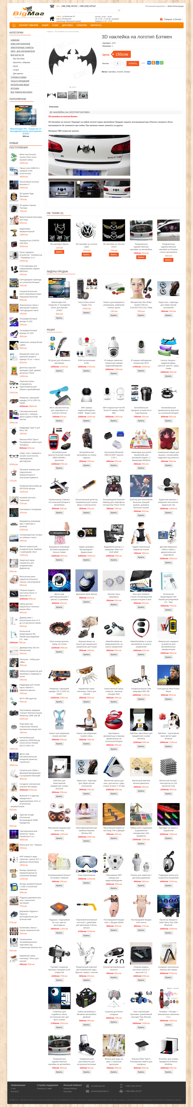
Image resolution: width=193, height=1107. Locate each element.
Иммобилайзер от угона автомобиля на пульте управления (141, 644)
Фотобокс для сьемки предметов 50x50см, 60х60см (168, 1061)
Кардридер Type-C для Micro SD (30, 429)
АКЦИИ (45, 25)
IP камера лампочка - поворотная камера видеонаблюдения (114, 363)
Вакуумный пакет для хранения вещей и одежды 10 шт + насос (30, 356)
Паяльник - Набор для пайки (30, 660)
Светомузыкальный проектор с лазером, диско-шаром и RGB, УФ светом (31, 415)
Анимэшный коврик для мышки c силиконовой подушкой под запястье (168, 455)
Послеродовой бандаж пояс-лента (141, 921)
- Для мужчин (17, 74)
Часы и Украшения (20, 81)
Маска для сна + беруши (31, 845)
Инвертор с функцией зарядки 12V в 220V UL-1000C (30, 400)
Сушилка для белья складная (114, 1012)
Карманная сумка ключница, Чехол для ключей (29, 958)
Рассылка (67, 1091)
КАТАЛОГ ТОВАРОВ (28, 25)
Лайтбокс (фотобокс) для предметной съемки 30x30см (141, 736)
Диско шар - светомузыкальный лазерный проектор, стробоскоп (29, 758)
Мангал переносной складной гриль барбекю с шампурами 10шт (31, 549)
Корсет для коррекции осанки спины (86, 734)
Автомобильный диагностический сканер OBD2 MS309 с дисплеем (59, 456)
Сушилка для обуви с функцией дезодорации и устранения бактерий (30, 773)
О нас (13, 1089)
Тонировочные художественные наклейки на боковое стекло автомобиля (168, 248)
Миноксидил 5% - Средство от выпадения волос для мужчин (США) (26, 131)
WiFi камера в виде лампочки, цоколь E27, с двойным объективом (31, 859)
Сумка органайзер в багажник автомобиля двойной (86, 1014)
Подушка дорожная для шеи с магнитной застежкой (30, 900)
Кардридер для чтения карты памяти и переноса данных (30, 687)
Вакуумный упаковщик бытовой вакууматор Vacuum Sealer (59, 549)
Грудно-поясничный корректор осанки (141, 548)
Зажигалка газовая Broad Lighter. (31, 343)
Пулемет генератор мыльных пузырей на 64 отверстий (59, 969)
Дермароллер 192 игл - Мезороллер (30, 649)
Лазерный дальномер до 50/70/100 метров (31, 487)
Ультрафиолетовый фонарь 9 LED (28, 320)
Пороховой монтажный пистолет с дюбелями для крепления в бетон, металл (86, 924)
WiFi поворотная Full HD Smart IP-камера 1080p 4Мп (114, 410)
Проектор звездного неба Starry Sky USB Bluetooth (168, 922)
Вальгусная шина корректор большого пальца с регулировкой (30, 579)
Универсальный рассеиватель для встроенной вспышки (86, 1061)
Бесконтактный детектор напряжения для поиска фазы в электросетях (87, 502)
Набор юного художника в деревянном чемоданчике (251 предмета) (141, 832)
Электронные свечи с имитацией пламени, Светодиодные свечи (29, 308)
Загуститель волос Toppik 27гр (86, 303)
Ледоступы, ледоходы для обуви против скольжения (168, 305)
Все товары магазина (21, 92)
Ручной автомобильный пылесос (114, 968)
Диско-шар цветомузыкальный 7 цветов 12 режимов (59, 597)
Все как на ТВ (17, 55)
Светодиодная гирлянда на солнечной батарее (30, 280)
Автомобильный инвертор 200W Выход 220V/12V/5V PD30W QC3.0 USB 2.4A (30, 741)
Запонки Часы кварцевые (114, 595)
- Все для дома (18, 59)
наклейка (112, 72)
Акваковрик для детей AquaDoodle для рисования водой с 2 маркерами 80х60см (141, 456)
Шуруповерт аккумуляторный (27, 230)
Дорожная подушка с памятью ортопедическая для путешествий (29, 915)
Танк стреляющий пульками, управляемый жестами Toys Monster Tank (141, 1015)
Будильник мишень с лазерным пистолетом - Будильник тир (168, 502)
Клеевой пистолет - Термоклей (28, 498)
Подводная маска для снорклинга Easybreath (168, 876)
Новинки (15, 40)
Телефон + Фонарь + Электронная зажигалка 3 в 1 (168, 1014)
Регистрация (178, 6)
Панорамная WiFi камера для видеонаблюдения (114, 878)
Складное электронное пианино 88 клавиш (30, 785)
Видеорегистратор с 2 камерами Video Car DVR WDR (114, 549)
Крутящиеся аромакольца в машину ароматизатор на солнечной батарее (113, 737)
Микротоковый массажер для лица (31, 218)
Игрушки (15, 88)
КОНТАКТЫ (96, 25)
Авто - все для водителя (23, 51)
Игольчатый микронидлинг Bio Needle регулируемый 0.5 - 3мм (29, 635)
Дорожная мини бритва (86, 594)
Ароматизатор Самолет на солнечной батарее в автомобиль (59, 502)
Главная (50, 31)
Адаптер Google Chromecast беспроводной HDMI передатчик (29, 819)
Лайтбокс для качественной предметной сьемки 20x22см (59, 784)
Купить (59, 252)
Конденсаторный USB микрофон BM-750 (141, 690)
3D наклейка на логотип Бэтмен (67, 31)
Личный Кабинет (70, 1089)
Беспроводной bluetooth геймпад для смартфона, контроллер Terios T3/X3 (114, 502)
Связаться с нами (44, 1089)
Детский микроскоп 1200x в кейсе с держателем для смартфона (168, 551)
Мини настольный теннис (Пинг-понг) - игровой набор (28, 157)
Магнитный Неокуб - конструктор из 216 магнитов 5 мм (168, 783)
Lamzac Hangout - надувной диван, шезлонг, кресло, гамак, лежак (168, 364)
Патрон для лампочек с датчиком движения (141, 876)
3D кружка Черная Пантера (28, 206)
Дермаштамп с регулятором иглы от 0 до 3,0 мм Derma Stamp (30, 620)
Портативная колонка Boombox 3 (29, 183)
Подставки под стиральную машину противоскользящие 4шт (31, 726)
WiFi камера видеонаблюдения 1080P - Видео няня (86, 410)
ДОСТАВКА (67, 25)
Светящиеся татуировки (30, 509)
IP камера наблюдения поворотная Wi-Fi (141, 361)
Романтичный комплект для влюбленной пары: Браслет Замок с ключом (86, 969)
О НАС (55, 25)
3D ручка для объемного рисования (59, 361)
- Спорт (15, 70)
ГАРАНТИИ (82, 25)
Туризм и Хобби (18, 77)
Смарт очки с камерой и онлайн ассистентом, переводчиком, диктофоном (30, 457)
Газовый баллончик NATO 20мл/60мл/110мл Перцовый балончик (30, 294)
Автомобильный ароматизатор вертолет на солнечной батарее (168, 410)
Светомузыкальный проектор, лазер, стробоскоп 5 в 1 (28, 834)
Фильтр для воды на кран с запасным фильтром (114, 1061)
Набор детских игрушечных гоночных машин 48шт (29, 606)
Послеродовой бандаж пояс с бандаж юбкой (114, 921)
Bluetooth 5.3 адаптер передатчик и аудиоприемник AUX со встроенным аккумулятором (26, 801)
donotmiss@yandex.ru (100, 1091)
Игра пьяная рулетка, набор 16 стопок (59, 642)
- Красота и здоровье (21, 62)
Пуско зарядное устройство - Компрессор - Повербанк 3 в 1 (31, 255)
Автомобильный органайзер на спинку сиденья (86, 455)
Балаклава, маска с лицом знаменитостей (29, 928)
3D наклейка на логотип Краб (86, 245)
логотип (120, 72)
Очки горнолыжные (86, 875)
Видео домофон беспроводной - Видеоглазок (86, 549)
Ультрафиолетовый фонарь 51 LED (28, 331)
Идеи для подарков (20, 44)
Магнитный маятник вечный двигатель (141, 781)
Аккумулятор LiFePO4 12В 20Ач (29, 241)
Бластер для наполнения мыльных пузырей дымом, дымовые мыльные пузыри (141, 503)
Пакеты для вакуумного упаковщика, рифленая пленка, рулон (113, 305)
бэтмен (127, 72)
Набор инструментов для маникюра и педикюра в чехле (31, 674)
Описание (54, 107)
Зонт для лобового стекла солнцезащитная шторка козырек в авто (141, 597)
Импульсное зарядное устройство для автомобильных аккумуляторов (168, 645)
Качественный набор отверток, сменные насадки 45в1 (113, 691)
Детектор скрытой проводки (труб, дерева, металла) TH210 (30, 370)
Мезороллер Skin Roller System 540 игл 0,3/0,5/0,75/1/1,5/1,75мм (141, 305)
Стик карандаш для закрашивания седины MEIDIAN (30, 268)
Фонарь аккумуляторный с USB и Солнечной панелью (31, 886)
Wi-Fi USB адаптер (28, 698)
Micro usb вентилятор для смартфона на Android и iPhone (59, 410)
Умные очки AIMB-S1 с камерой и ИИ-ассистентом (30, 171)
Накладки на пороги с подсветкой (168, 829)
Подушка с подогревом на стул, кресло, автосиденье (59, 922)
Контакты (15, 1091)
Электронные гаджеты (22, 48)
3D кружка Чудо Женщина (27, 194)
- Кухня (15, 66)
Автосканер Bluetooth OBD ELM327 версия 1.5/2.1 (113, 455)
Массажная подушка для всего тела (59, 829)
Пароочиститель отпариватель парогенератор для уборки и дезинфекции (30, 385)
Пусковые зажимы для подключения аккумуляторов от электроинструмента (30, 473)
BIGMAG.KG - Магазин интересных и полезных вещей (30, 1100)
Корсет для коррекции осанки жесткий (59, 734)
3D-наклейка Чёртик (59, 244)
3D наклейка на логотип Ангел (114, 245)
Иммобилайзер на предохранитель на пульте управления (113, 644)
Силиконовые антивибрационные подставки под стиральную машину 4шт (31, 943)
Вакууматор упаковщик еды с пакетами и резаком (30, 524)
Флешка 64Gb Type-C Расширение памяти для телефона (31, 442)
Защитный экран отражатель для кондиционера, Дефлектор (27, 564)
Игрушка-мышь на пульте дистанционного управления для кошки (86, 644)
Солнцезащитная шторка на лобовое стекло (31, 536)
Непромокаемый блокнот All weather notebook (59, 876)
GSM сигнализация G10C (86, 361)
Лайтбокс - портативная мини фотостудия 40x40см (168, 736)
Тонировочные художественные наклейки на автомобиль (141, 247)
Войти (170, 6)
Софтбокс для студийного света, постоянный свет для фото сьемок (59, 1015)
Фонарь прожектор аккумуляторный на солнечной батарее (28, 873)
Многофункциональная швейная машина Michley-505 (86, 830)
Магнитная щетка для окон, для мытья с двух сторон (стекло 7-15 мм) (114, 783)
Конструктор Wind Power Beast (168, 690)
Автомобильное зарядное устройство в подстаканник (141, 410)
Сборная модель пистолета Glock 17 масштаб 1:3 (28, 593)
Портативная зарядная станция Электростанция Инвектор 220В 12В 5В (31, 713)
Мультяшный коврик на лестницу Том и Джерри (114, 829)
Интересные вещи (20, 85)
